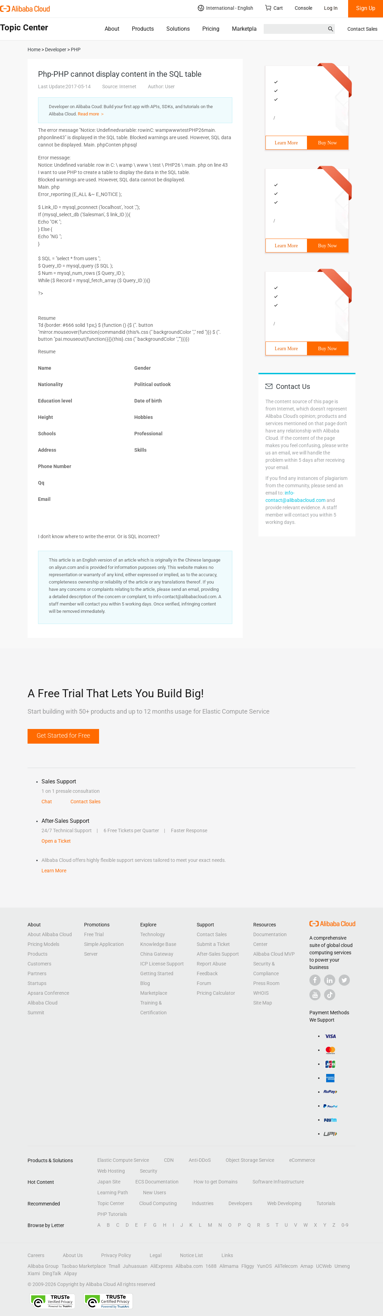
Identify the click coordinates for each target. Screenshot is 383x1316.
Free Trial (94, 934)
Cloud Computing (158, 1203)
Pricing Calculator (216, 993)
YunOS (264, 1266)
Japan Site (108, 1182)
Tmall (114, 1266)
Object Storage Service (250, 1160)
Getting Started (156, 973)
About (112, 28)
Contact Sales (362, 29)
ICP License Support (162, 964)
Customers (39, 964)
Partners (37, 973)
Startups (37, 983)
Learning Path (112, 1192)
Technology (152, 934)
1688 (211, 1266)
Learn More (286, 142)
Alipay (70, 1273)
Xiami (34, 1273)
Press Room (266, 983)
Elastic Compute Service (123, 1160)
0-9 (344, 1225)
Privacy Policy (116, 1255)
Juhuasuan (135, 1266)
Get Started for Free (63, 735)
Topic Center (110, 1203)
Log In (331, 8)
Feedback (207, 973)
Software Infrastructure (278, 1182)
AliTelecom (286, 1266)
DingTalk (52, 1273)
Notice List (191, 1255)
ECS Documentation (157, 1182)
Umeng (342, 1266)
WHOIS (261, 993)
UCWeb (324, 1266)
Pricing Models (43, 944)
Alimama (229, 1266)
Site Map (262, 1003)
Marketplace (247, 28)
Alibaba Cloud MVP (274, 954)
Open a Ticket (56, 841)
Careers (36, 1255)
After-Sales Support (218, 954)
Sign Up (365, 8)
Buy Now (327, 142)
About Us (73, 1255)
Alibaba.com (189, 1266)
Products (143, 28)
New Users (154, 1192)
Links (227, 1255)
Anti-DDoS (200, 1160)
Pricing (210, 28)
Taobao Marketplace (83, 1266)
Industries (202, 1203)
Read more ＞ (91, 113)
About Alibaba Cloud (50, 934)
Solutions (178, 28)
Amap (306, 1266)
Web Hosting (111, 1171)
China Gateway (156, 954)
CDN (169, 1160)
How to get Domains (216, 1182)
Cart (274, 8)
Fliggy (247, 1266)
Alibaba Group (43, 1266)
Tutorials (325, 1203)
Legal (156, 1255)
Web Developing (284, 1203)
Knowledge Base (158, 944)
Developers (240, 1203)
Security (148, 1171)
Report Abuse (211, 964)
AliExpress (161, 1266)
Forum (204, 983)
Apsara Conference (48, 993)
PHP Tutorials (112, 1214)
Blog (145, 983)
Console (303, 8)
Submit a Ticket (213, 944)
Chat (47, 801)
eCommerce (302, 1160)
